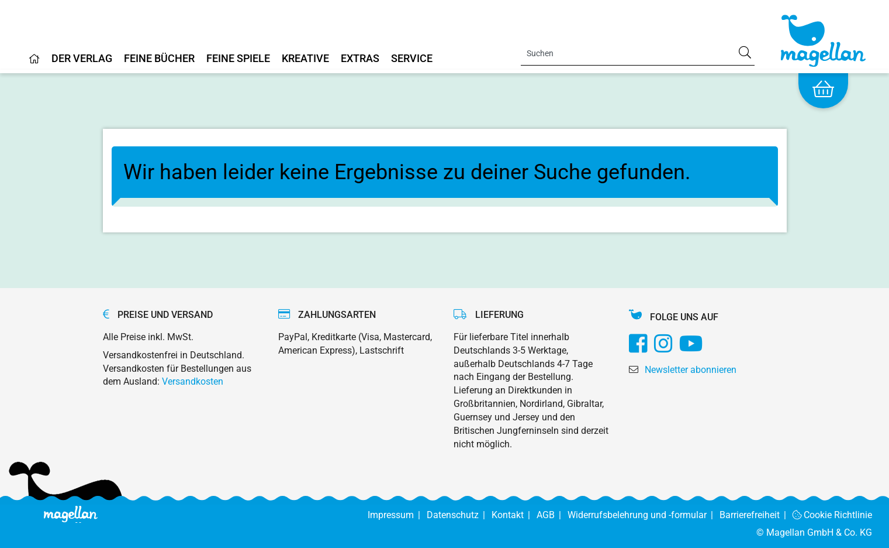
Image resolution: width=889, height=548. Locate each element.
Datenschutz (459, 514)
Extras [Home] (360, 58)
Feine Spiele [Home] (238, 58)
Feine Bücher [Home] (159, 58)
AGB (552, 514)
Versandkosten (192, 381)
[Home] (34, 63)
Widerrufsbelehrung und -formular (643, 514)
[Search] (638, 53)
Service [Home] (412, 58)
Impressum (397, 514)
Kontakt (514, 514)
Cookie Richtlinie (833, 514)
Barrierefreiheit (756, 514)
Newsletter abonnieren (690, 369)
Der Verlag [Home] (81, 58)
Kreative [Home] (305, 58)
